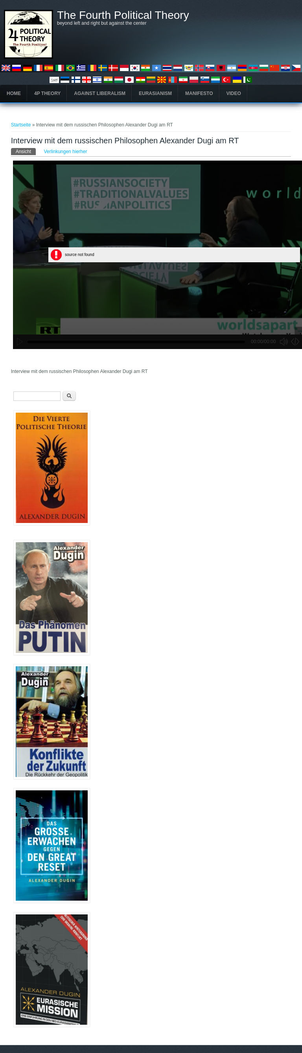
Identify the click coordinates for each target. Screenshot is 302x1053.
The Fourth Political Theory (123, 15)
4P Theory (47, 93)
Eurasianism (155, 93)
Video (233, 93)
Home (14, 93)
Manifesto (199, 93)
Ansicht (26, 151)
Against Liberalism (99, 93)
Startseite (21, 125)
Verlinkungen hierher (65, 151)
